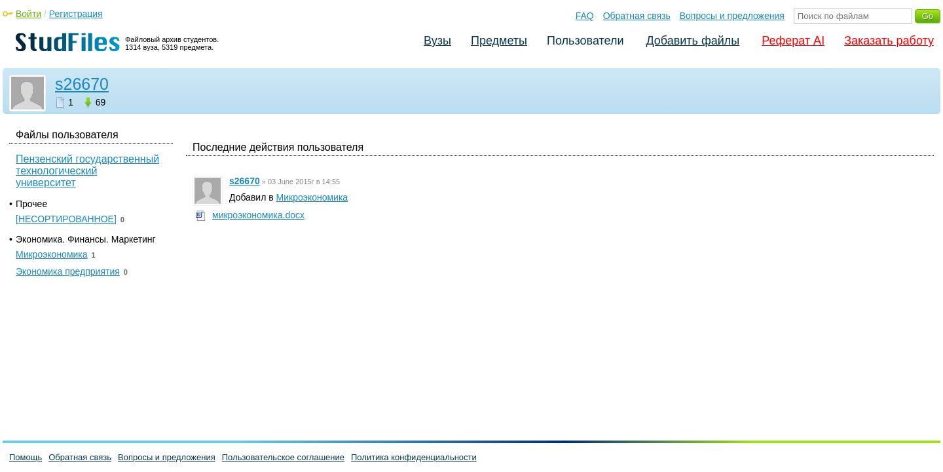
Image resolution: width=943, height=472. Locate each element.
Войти (28, 14)
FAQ (585, 15)
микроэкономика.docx (258, 215)
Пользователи (585, 40)
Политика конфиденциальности (414, 457)
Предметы (499, 40)
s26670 (82, 84)
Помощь (25, 457)
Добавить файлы (692, 40)
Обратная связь (637, 15)
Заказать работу (889, 40)
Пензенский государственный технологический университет (87, 170)
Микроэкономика (312, 197)
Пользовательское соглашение (283, 457)
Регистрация (76, 14)
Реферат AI (793, 40)
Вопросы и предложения (732, 15)
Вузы (437, 40)
